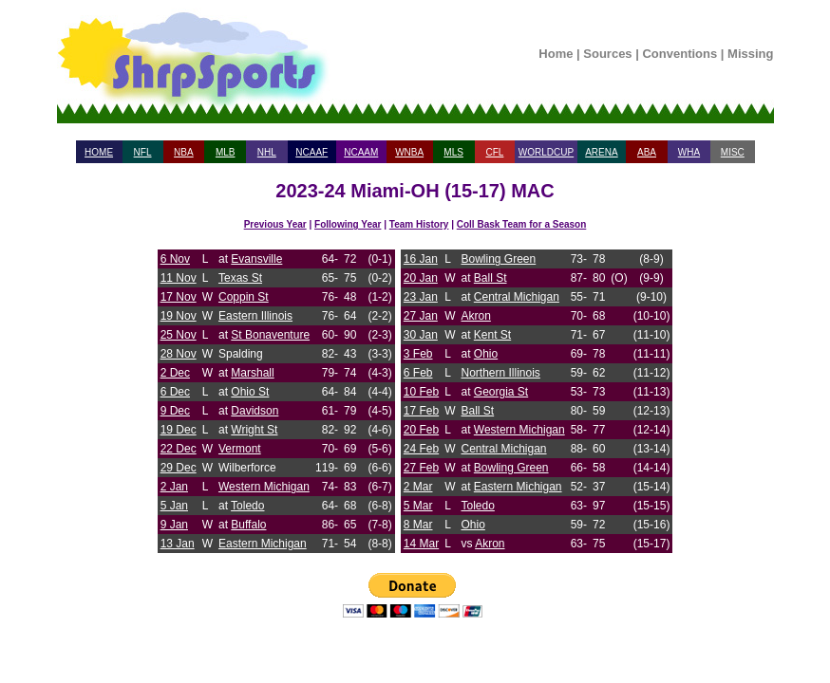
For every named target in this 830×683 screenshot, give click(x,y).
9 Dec (175, 410)
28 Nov (178, 353)
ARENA (601, 152)
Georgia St (501, 391)
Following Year (347, 224)
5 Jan (174, 505)
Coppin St (243, 297)
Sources (607, 53)
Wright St (254, 429)
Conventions (679, 53)
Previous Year (275, 224)
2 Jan (174, 486)
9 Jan (174, 524)
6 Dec (175, 391)
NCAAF (311, 152)
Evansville (256, 259)
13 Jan (177, 543)
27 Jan (421, 316)
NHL (266, 152)
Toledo (247, 505)
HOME (99, 152)
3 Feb (418, 353)
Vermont (239, 448)
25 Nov (178, 335)
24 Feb (421, 448)
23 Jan (421, 297)
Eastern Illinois (255, 316)
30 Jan (421, 335)
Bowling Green (498, 259)
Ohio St (250, 391)
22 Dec (178, 448)
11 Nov (178, 278)
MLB (226, 152)
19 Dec (178, 429)
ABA (646, 152)
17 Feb (421, 410)
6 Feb (418, 372)
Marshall (252, 372)
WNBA (409, 152)
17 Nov (178, 297)
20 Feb (421, 429)
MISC (733, 152)
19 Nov (178, 316)
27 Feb (421, 467)
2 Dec (175, 372)
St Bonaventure (270, 335)
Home (555, 53)
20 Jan (421, 278)
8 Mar (418, 524)
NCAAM (361, 152)
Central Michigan (516, 297)
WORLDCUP (546, 152)
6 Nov (175, 259)
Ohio (486, 353)
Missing (750, 53)
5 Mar (418, 505)
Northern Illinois (500, 372)
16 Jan (421, 259)
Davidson (254, 410)
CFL (494, 152)
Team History (419, 224)
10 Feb (421, 391)
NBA (184, 152)
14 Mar (421, 543)
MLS (453, 152)
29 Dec (178, 467)
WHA (689, 152)
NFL (143, 152)
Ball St (490, 278)
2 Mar (418, 486)
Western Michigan (264, 486)
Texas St (240, 278)
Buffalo (248, 524)
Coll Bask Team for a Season (522, 224)
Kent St (492, 335)
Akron (475, 316)
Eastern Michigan (262, 543)
